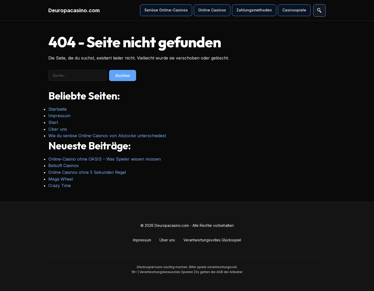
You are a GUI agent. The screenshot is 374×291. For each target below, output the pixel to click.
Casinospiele (294, 10)
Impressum (59, 115)
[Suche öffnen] (319, 10)
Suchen (122, 75)
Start (53, 122)
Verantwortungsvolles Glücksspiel (212, 240)
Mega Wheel (60, 179)
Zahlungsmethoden (254, 10)
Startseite (57, 109)
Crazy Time (59, 185)
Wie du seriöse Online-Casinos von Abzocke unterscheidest (107, 135)
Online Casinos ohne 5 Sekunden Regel (87, 172)
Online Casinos (212, 10)
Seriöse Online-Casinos (166, 10)
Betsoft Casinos (63, 165)
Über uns (57, 129)
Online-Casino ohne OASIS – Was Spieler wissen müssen (104, 159)
